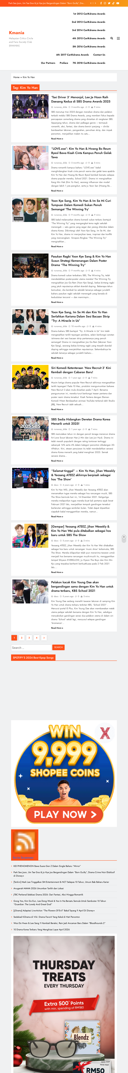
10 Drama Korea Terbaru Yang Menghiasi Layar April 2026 (42, 933)
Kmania (16, 32)
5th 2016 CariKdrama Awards (89, 46)
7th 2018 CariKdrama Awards (89, 63)
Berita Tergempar (23, 862)
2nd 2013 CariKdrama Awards (88, 22)
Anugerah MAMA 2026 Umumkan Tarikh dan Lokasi (39, 892)
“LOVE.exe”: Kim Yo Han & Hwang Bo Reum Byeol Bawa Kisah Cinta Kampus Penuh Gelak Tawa (81, 153)
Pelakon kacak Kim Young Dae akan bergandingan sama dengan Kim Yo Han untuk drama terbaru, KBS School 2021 (82, 590)
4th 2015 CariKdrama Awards (88, 38)
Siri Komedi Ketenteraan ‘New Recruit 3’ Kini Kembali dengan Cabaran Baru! (81, 372)
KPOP (17, 487)
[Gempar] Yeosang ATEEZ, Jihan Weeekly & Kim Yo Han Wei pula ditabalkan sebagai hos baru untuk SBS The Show (81, 534)
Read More (57, 138)
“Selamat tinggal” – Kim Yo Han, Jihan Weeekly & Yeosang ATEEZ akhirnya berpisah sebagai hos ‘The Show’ (83, 478)
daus (56, 488)
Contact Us (99, 54)
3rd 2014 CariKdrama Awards (88, 30)
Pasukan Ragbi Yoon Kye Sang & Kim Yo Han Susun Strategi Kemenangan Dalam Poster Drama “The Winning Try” (81, 262)
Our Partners (48, 63)
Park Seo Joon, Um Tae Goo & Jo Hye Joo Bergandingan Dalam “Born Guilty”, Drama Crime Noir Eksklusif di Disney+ (47, 3)
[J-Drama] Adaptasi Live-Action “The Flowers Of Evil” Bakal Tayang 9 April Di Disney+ (54, 914)
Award (18, 115)
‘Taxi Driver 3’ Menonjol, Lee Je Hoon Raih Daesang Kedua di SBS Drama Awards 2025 (81, 99)
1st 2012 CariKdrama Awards (89, 13)
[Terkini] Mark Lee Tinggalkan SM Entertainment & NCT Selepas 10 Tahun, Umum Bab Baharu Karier (61, 886)
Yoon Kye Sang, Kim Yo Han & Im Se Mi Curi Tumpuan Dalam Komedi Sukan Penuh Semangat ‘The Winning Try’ (81, 206)
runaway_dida (60, 107)
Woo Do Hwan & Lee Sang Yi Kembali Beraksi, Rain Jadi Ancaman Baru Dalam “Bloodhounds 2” (60, 927)
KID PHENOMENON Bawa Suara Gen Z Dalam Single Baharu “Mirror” (47, 870)
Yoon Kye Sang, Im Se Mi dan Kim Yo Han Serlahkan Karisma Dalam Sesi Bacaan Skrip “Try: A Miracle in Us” (80, 318)
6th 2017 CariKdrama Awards (72, 54)
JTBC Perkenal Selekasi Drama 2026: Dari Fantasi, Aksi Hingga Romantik (48, 898)
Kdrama (27, 115)
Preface (64, 63)
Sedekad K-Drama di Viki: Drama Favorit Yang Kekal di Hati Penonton (47, 921)
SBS (35, 115)
